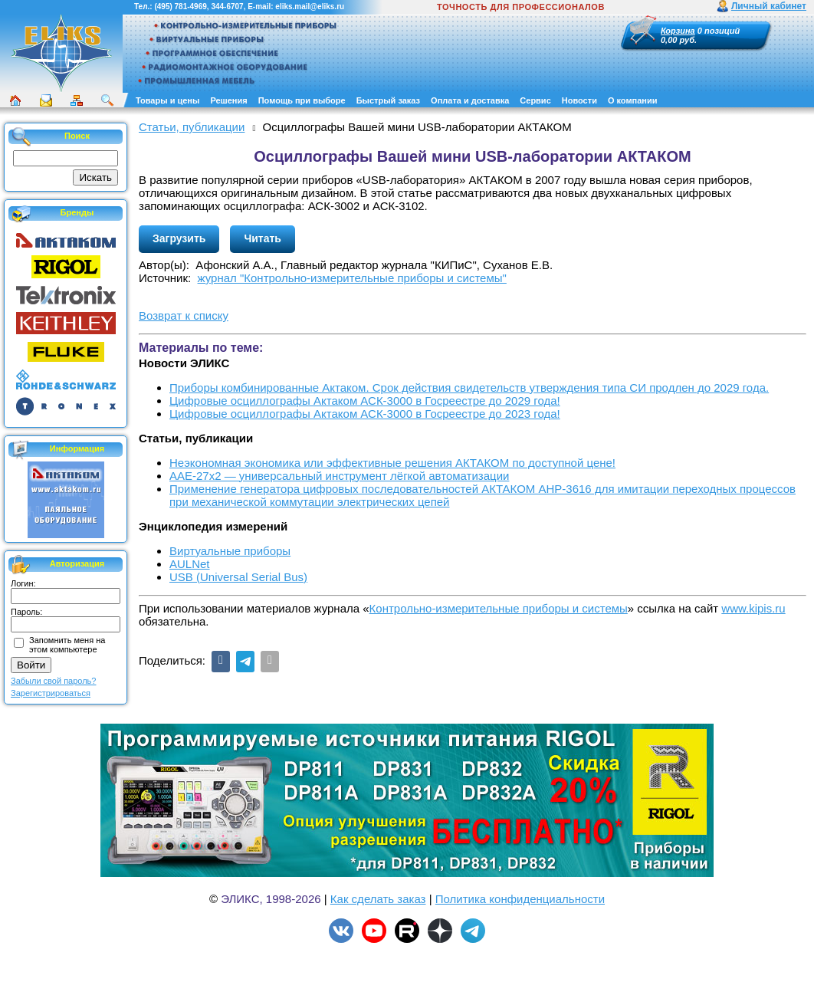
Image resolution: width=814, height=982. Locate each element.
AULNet (189, 563)
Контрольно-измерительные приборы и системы (498, 608)
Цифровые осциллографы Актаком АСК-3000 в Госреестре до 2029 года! (364, 400)
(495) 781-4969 (180, 6)
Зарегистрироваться (50, 693)
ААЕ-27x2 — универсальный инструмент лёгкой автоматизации (339, 475)
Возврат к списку (183, 315)
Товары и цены (167, 100)
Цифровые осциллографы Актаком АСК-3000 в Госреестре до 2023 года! (364, 413)
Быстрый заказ (388, 100)
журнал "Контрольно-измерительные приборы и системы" (352, 277)
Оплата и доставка (470, 100)
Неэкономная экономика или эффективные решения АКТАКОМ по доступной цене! (392, 462)
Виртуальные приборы (229, 550)
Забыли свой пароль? (53, 680)
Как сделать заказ (378, 898)
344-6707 (227, 6)
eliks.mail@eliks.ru (309, 6)
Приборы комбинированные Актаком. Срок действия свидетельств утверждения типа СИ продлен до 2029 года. (469, 387)
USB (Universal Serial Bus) (238, 576)
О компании (633, 100)
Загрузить (179, 238)
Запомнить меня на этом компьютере (67, 645)
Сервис (535, 100)
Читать (262, 238)
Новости (579, 100)
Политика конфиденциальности (520, 898)
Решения (228, 100)
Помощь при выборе (302, 100)
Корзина (678, 30)
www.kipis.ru (753, 608)
